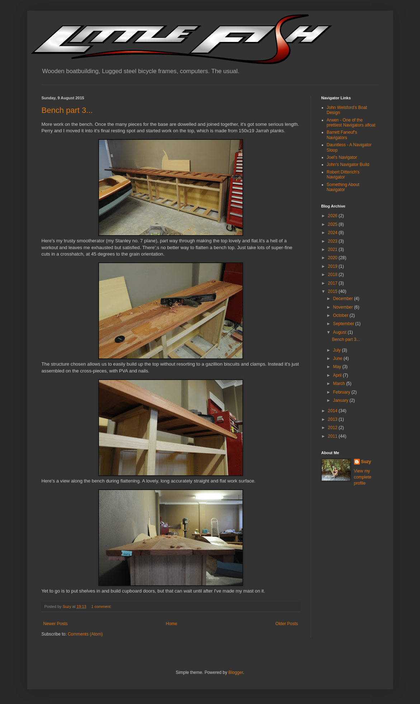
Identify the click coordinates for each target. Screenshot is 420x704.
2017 (333, 283)
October (341, 315)
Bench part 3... (67, 110)
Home (171, 623)
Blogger (235, 672)
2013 (333, 419)
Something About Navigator (343, 187)
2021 (333, 249)
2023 (333, 241)
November (343, 307)
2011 (333, 436)
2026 (333, 215)
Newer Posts (55, 623)
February (342, 392)
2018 (333, 274)
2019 (333, 266)
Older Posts (286, 623)
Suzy (366, 461)
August (340, 332)
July (337, 350)
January (341, 400)
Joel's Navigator (342, 157)
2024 (333, 232)
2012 (333, 427)
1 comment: (101, 606)
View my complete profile (363, 477)
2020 (333, 257)
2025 (333, 224)
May (337, 366)
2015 (333, 291)
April (338, 375)
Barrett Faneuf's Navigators (342, 135)
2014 (333, 410)
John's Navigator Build (348, 164)
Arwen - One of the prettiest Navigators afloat (351, 123)
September (344, 323)
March (339, 383)
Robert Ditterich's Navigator (343, 175)
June (338, 358)
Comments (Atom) (85, 634)
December (343, 298)
